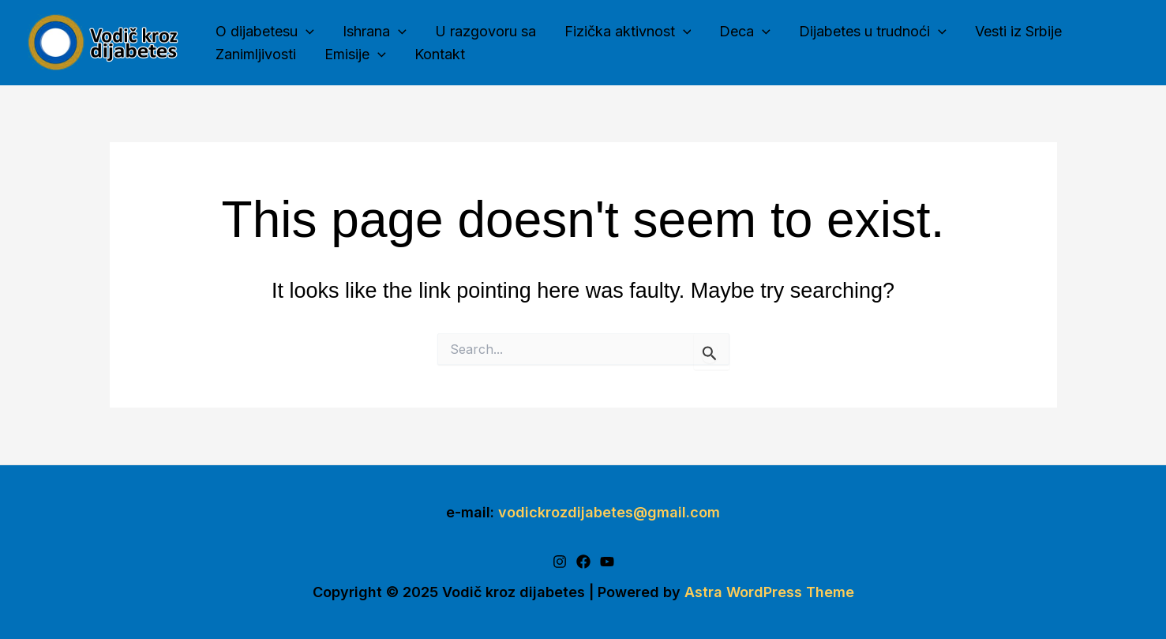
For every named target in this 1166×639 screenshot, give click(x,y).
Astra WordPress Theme (769, 592)
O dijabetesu (265, 32)
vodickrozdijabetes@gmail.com (609, 512)
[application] (306, 32)
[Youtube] (607, 561)
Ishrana (375, 32)
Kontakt (439, 54)
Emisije (355, 54)
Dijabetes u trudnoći (873, 32)
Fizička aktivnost (628, 32)
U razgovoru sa (485, 31)
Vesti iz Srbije (1018, 31)
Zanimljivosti (256, 54)
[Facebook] (583, 561)
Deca (744, 32)
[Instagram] (560, 561)
